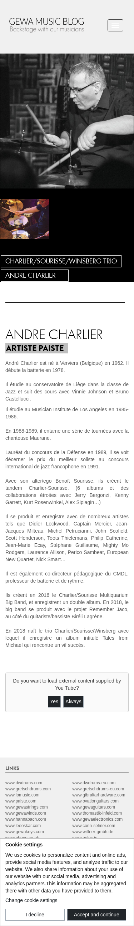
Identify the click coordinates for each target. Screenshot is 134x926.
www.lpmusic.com (22, 794)
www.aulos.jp (85, 837)
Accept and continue (96, 914)
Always (73, 701)
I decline (35, 914)
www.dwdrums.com (23, 782)
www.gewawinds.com (25, 813)
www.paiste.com (20, 801)
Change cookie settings (31, 900)
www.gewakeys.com (24, 831)
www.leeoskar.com (23, 825)
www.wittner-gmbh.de (93, 831)
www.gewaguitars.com (94, 807)
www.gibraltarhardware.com (99, 794)
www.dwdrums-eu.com (94, 782)
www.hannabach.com (25, 819)
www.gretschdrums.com (28, 788)
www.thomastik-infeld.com (97, 813)
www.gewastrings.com (26, 807)
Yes (54, 701)
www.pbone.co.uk (22, 837)
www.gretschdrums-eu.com (98, 788)
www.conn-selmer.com (94, 825)
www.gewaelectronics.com (98, 819)
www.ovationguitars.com (96, 801)
